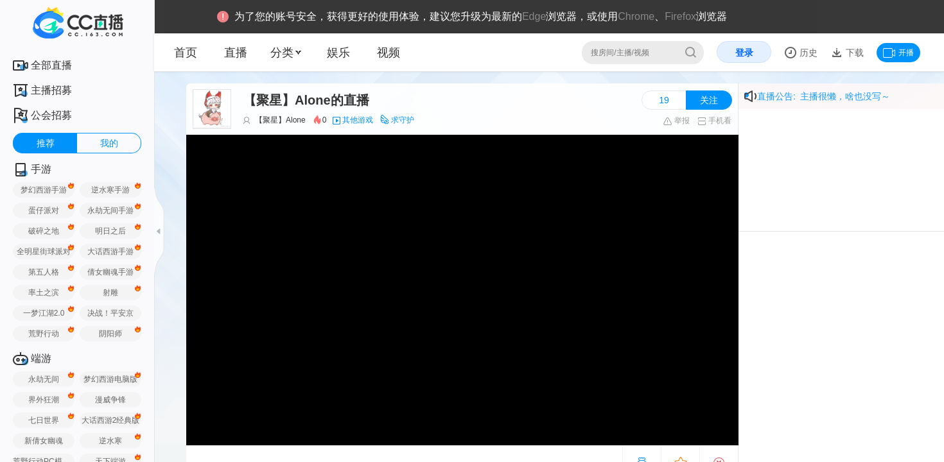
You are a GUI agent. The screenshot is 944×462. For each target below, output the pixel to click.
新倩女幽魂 (43, 440)
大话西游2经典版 (111, 420)
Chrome (636, 16)
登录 (744, 52)
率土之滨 (43, 292)
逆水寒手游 (110, 189)
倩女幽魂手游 (110, 272)
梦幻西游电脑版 (110, 379)
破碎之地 (43, 231)
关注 (709, 100)
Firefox (680, 16)
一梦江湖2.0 (44, 313)
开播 (898, 52)
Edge (534, 16)
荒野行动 (43, 333)
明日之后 (110, 231)
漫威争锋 (110, 399)
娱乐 (338, 52)
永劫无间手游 (110, 210)
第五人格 (43, 272)
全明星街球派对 (44, 251)
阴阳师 (110, 333)
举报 (676, 120)
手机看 (714, 120)
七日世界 (43, 420)
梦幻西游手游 (44, 189)
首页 (185, 52)
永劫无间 (43, 379)
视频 (388, 52)
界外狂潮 (43, 399)
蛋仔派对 (43, 210)
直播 (235, 52)
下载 (853, 52)
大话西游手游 (110, 251)
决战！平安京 (110, 313)
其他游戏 (357, 120)
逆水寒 (110, 440)
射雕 (110, 292)
